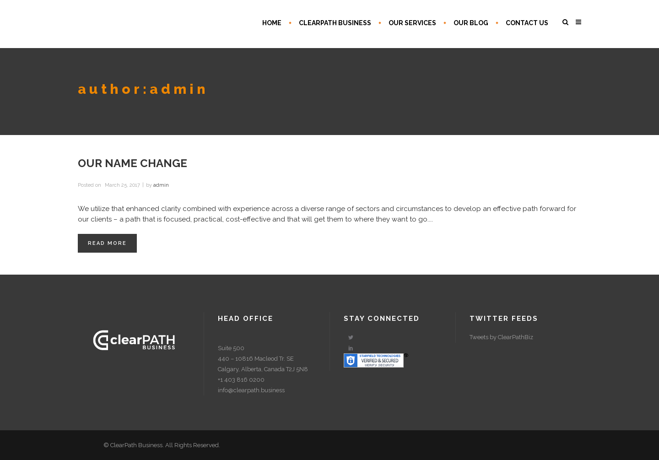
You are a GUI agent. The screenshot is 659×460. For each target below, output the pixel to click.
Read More (107, 243)
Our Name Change (132, 163)
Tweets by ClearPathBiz (501, 337)
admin (161, 185)
